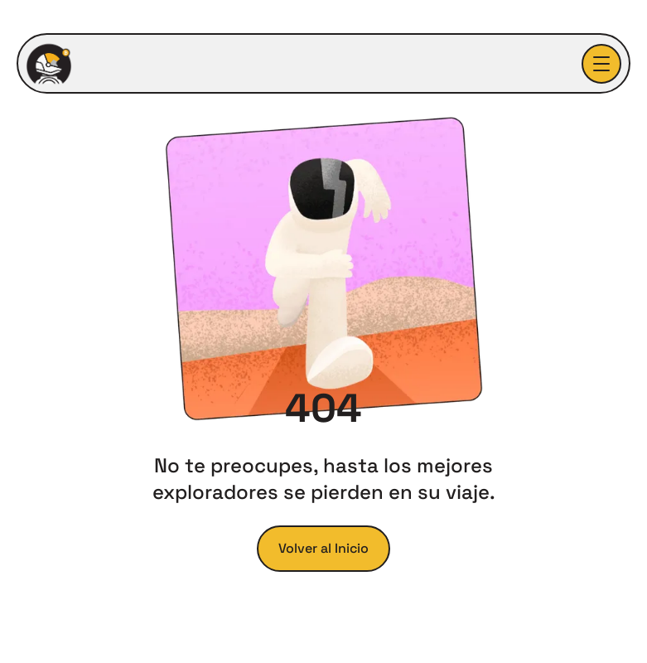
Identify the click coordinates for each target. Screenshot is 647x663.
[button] (601, 64)
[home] (49, 64)
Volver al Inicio (323, 548)
